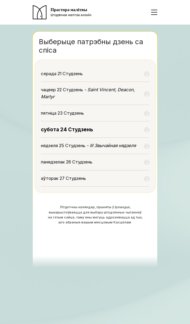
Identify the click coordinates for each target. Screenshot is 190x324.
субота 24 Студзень (67, 129)
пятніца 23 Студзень (62, 113)
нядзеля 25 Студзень (88, 145)
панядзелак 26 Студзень (66, 162)
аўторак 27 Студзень (63, 178)
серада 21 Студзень (62, 73)
